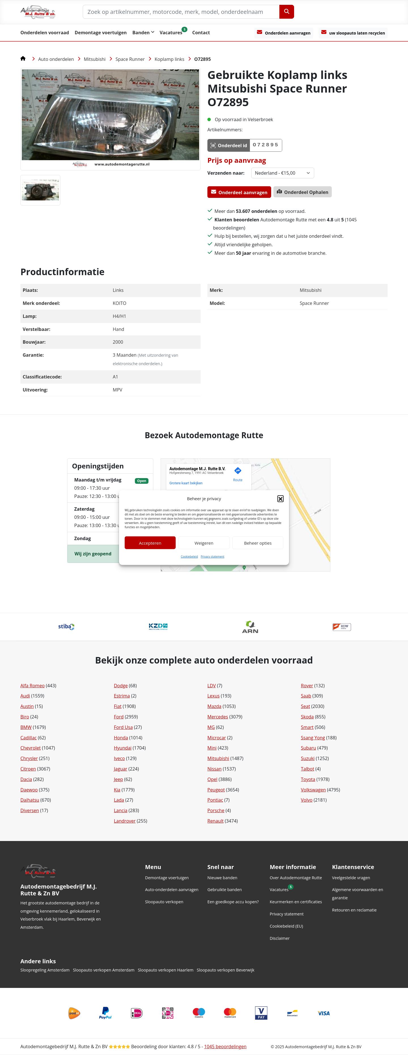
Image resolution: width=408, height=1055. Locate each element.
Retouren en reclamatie (354, 910)
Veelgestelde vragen (351, 877)
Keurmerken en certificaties (296, 901)
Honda (121, 738)
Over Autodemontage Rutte (296, 877)
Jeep (118, 779)
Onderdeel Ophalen (302, 192)
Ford (119, 717)
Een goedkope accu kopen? (233, 901)
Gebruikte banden (224, 889)
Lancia (121, 810)
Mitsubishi (95, 59)
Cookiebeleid (189, 556)
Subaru (308, 748)
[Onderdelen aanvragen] (283, 33)
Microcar (216, 738)
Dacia (26, 779)
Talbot (307, 769)
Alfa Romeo (32, 685)
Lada (119, 800)
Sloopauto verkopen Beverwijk (225, 970)
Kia (117, 790)
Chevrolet (30, 748)
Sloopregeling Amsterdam (45, 970)
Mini (211, 748)
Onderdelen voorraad (44, 32)
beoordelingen (225, 1046)
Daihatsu (29, 800)
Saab (306, 696)
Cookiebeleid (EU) (286, 926)
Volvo (307, 800)
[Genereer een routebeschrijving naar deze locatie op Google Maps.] (237, 475)
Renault (215, 821)
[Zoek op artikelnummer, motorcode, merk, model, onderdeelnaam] (181, 12)
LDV (211, 685)
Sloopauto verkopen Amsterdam (103, 970)
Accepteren (150, 543)
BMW (26, 727)
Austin (27, 706)
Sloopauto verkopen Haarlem (165, 970)
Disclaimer (280, 938)
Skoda (307, 717)
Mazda (214, 706)
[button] (280, 498)
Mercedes (217, 717)
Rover (307, 685)
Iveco (119, 758)
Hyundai (122, 748)
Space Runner (130, 59)
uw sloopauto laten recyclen (353, 32)
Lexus (213, 696)
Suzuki (307, 758)
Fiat (118, 706)
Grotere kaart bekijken (186, 483)
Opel (212, 779)
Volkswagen (313, 790)
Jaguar (120, 769)
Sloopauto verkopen (164, 901)
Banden (141, 32)
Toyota (308, 779)
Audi (25, 696)
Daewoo (29, 790)
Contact (201, 32)
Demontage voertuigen (101, 32)
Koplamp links (169, 59)
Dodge (121, 685)
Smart (307, 727)
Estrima (122, 696)
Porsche (215, 810)
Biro (24, 717)
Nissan (214, 769)
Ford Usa (123, 727)
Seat (305, 706)
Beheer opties (257, 543)
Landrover (125, 821)
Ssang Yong (313, 738)
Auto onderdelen (56, 59)
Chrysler (29, 758)
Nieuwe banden (222, 877)
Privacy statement (212, 556)
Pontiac (215, 800)
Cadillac (28, 738)
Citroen (28, 769)
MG (211, 727)
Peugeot (216, 790)
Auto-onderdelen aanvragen (171, 889)
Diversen (29, 810)
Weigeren (204, 543)
